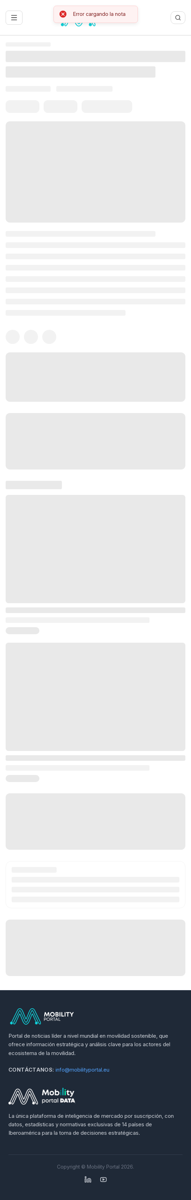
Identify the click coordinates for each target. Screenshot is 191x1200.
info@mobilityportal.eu (82, 1069)
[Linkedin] (87, 1179)
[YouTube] (103, 1179)
